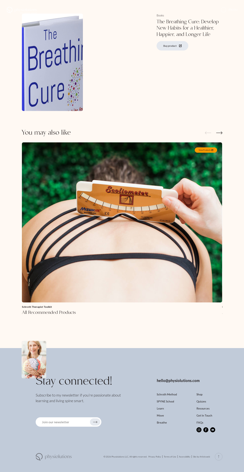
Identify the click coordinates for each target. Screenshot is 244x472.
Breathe (162, 422)
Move (160, 415)
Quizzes (201, 401)
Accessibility (184, 456)
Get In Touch (204, 415)
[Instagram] (198, 429)
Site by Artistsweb (201, 456)
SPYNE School (165, 401)
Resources (203, 408)
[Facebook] (205, 429)
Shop (199, 394)
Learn (160, 408)
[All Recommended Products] (122, 229)
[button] (229, 10)
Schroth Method (167, 394)
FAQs (199, 422)
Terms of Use (170, 456)
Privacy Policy (154, 456)
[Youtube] (212, 429)
